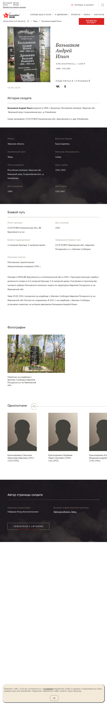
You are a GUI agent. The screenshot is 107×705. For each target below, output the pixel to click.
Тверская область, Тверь (65, 511)
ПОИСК (87, 15)
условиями (48, 688)
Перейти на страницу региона (14, 7)
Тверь (35, 21)
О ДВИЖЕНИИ (61, 15)
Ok (54, 698)
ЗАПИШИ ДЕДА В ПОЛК (40, 15)
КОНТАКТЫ (99, 15)
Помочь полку (91, 21)
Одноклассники (65, 86)
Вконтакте (58, 86)
